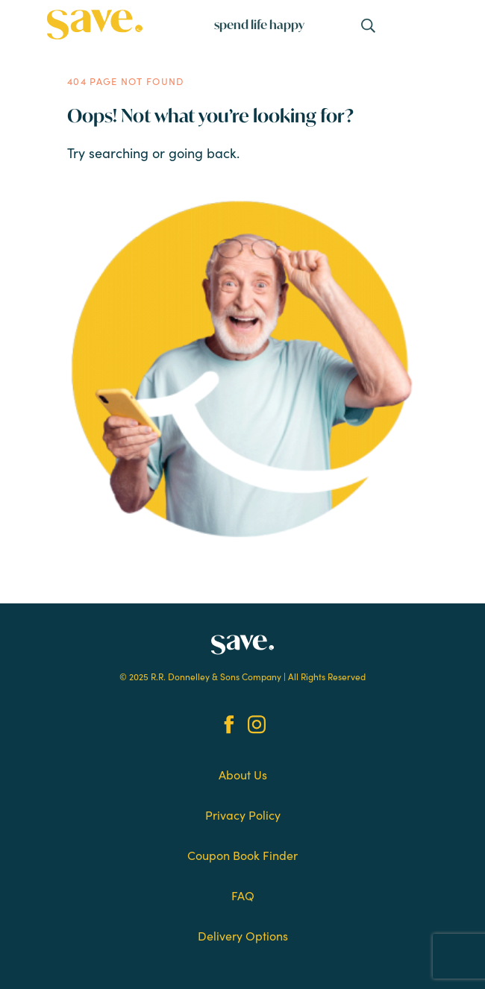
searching (118, 152)
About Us (243, 774)
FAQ (242, 895)
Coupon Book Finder (242, 855)
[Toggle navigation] (368, 25)
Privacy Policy (243, 814)
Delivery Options (243, 935)
